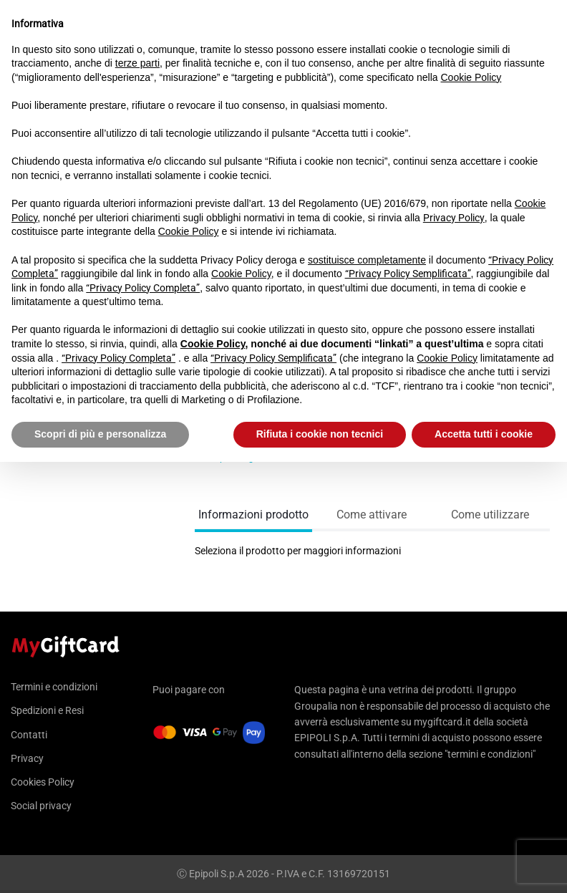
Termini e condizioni (54, 687)
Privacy (27, 758)
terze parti (137, 63)
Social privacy (41, 805)
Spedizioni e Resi (47, 710)
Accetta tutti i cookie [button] (484, 434)
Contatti (29, 734)
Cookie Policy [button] (471, 77)
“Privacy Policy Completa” (143, 288)
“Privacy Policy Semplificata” (408, 273)
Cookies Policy (42, 782)
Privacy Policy (454, 217)
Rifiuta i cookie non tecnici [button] (319, 434)
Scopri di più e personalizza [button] (100, 434)
